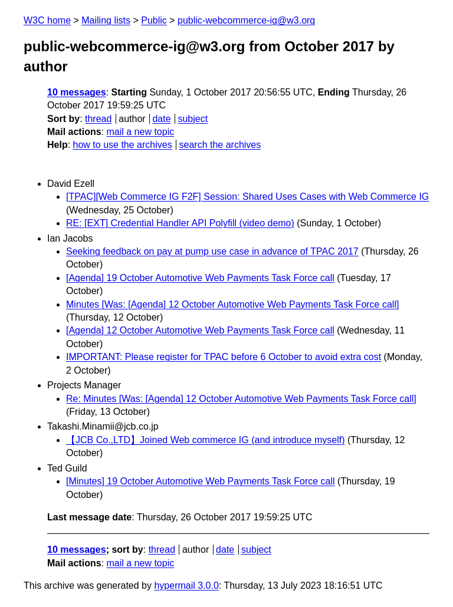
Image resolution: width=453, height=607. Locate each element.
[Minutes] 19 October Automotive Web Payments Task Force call (200, 481)
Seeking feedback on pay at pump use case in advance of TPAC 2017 (212, 251)
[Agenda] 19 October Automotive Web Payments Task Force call (200, 278)
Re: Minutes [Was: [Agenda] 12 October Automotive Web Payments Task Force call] (241, 399)
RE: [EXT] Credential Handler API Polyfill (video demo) (180, 223)
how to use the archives (122, 145)
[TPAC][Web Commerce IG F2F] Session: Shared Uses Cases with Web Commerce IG (247, 197)
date (161, 119)
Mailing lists (105, 20)
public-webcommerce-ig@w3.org (246, 20)
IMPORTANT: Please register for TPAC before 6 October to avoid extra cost (223, 357)
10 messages (76, 92)
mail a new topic (140, 132)
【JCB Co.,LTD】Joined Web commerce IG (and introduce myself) (205, 440)
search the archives (220, 145)
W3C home (47, 20)
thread (98, 119)
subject (193, 119)
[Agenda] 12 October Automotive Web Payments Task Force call (200, 330)
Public (154, 20)
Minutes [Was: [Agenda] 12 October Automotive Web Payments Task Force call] (232, 304)
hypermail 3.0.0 (186, 585)
